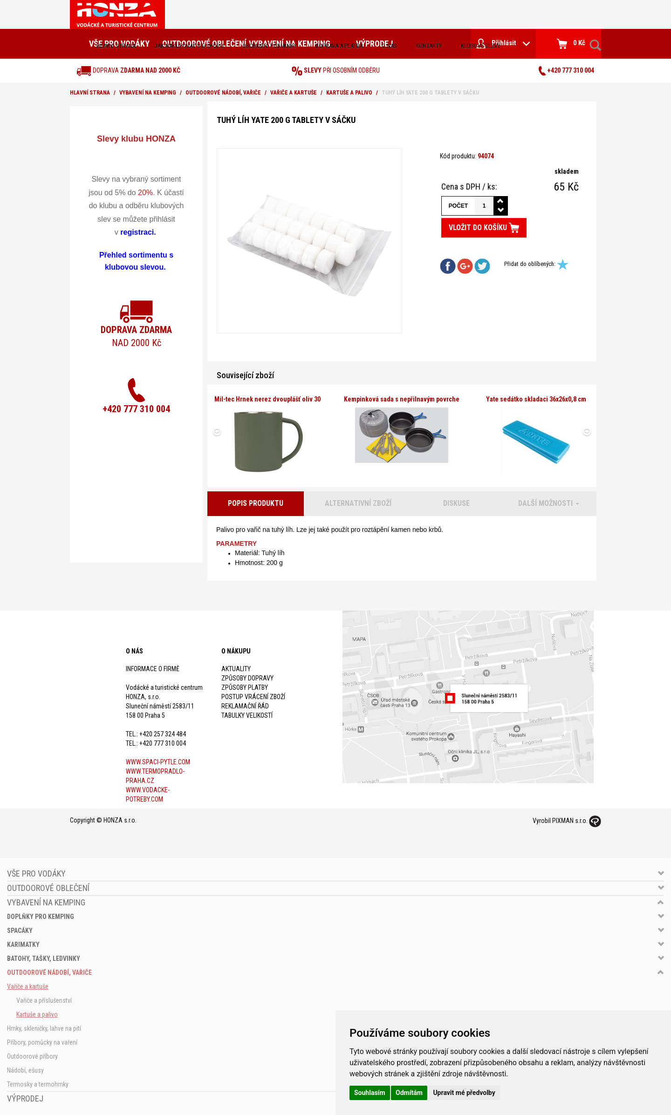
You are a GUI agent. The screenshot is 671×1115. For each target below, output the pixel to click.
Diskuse (456, 503)
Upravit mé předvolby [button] (464, 1092)
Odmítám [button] (409, 1092)
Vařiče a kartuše (293, 92)
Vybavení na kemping (147, 92)
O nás (389, 45)
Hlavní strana (116, 45)
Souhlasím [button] (369, 1092)
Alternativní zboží (358, 503)
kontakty (429, 45)
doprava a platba (339, 45)
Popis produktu (255, 503)
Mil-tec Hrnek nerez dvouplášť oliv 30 (267, 399)
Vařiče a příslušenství (44, 1000)
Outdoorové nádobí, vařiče (223, 92)
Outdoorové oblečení (48, 888)
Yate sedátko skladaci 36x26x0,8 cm (536, 399)
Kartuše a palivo (349, 92)
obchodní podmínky (269, 45)
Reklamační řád (245, 706)
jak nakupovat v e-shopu (189, 45)
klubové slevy (480, 45)
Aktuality (236, 669)
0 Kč (571, 44)
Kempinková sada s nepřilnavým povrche (401, 399)
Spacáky (20, 930)
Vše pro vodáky (36, 873)
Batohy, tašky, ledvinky (43, 958)
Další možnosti (548, 503)
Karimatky (23, 944)
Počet (458, 206)
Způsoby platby (244, 687)
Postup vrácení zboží (253, 696)
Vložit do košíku (484, 228)
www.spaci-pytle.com (158, 762)
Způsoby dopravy (247, 678)
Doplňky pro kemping (40, 916)
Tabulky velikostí (247, 715)
